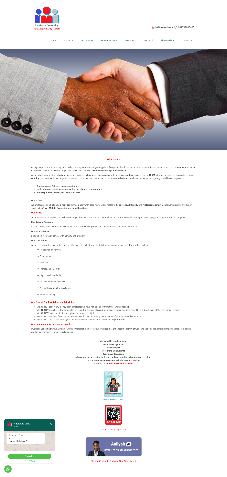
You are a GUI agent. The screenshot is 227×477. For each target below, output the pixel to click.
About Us (68, 40)
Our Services (87, 40)
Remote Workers (109, 40)
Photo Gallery (167, 40)
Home (53, 40)
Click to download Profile (113, 399)
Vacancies (129, 40)
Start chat (29, 456)
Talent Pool (147, 40)
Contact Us (187, 40)
